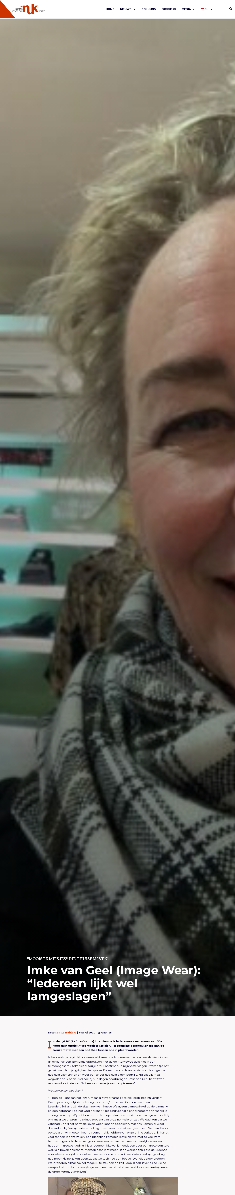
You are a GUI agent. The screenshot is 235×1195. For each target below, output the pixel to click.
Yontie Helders (65, 1032)
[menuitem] (110, 9)
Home (110, 9)
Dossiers (169, 9)
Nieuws (125, 9)
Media (186, 9)
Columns (148, 9)
